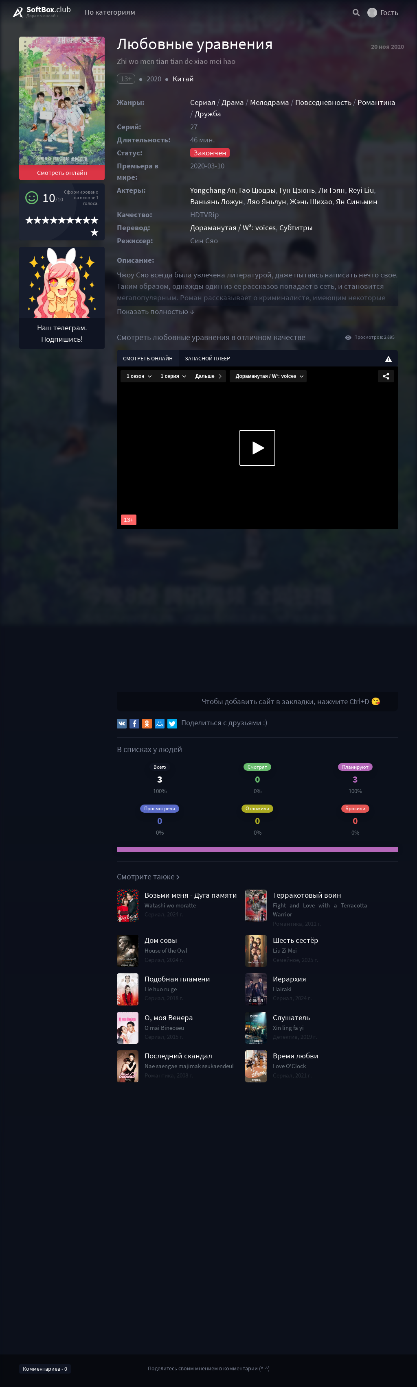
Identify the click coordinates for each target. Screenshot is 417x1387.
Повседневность (323, 102)
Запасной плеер (207, 358)
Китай (183, 78)
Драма (233, 102)
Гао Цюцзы (257, 190)
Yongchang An (212, 190)
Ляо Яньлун (266, 201)
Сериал (202, 102)
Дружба (208, 113)
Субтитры (296, 227)
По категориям (110, 12)
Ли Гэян (331, 190)
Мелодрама (269, 102)
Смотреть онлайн (62, 172)
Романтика (376, 102)
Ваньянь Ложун (216, 201)
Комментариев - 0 (45, 1368)
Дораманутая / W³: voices (233, 227)
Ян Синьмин (356, 201)
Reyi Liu (361, 190)
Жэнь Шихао (311, 201)
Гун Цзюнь (297, 190)
